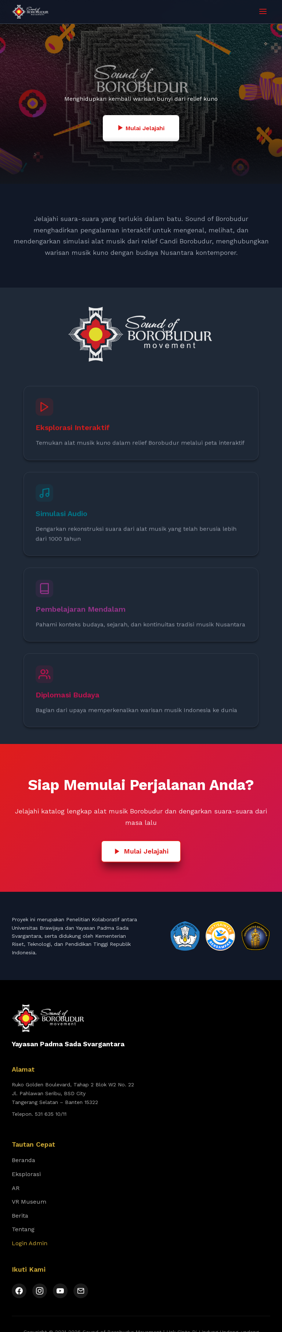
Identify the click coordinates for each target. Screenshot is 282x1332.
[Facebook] (19, 1290)
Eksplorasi (26, 1174)
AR (15, 1188)
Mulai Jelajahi (141, 128)
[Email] (80, 1290)
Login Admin (29, 1243)
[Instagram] (39, 1290)
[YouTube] (60, 1290)
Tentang (23, 1229)
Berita (20, 1215)
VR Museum (29, 1201)
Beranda (23, 1160)
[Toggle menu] (263, 12)
